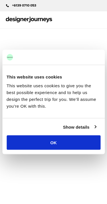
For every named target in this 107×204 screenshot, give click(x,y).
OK (53, 142)
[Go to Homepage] (29, 20)
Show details (76, 127)
